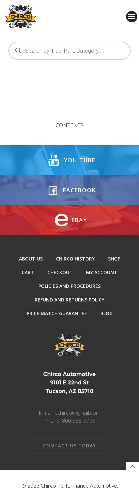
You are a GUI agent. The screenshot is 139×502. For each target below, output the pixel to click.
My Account (101, 272)
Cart (28, 272)
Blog (106, 313)
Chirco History (75, 258)
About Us (31, 258)
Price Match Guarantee (57, 313)
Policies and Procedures (69, 286)
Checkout (60, 272)
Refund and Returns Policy (69, 299)
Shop (114, 258)
